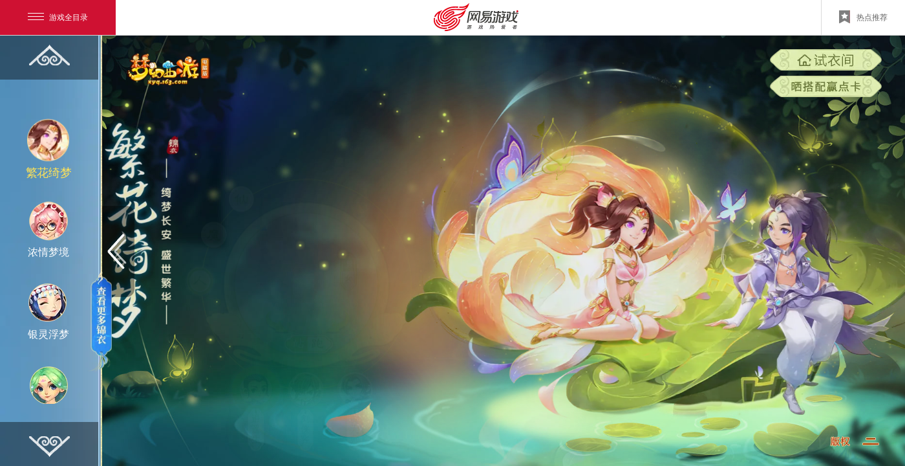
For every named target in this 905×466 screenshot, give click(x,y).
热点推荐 (863, 16)
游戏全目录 (58, 17)
